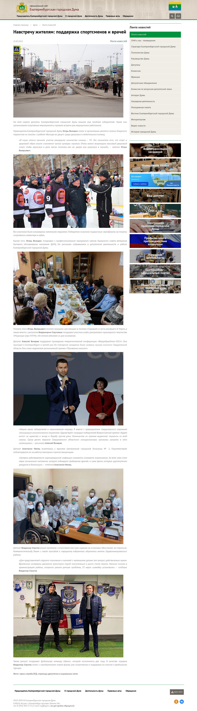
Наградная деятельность (143, 101)
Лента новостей (49, 25)
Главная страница (20, 25)
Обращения (128, 16)
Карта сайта (176, 692)
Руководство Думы (140, 58)
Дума (35, 25)
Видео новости (138, 125)
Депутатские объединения (144, 83)
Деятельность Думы (94, 16)
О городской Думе (73, 16)
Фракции (135, 77)
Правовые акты (113, 16)
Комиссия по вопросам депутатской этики (151, 89)
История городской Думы (143, 131)
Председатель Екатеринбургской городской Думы (40, 16)
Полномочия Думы (140, 52)
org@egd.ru (44, 706)
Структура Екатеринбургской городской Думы (153, 46)
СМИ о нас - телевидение (143, 40)
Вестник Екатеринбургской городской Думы (152, 113)
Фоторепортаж (138, 119)
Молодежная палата (141, 107)
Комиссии (136, 70)
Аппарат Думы (138, 95)
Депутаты (135, 64)
